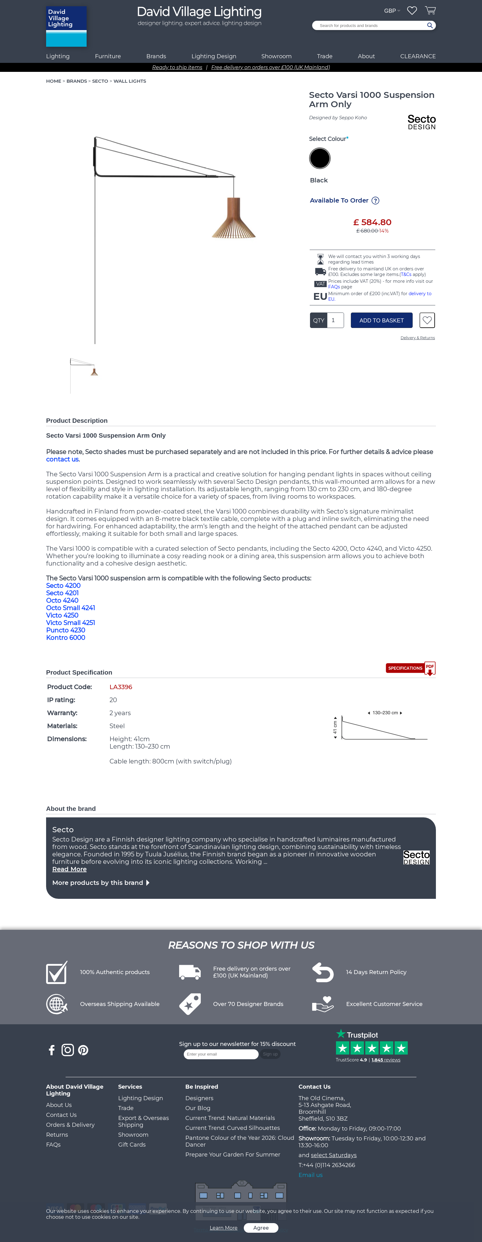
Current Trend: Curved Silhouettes (232, 1128)
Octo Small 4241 (70, 608)
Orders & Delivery (70, 1125)
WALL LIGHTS (130, 81)
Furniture (108, 56)
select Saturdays (334, 1155)
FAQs (334, 287)
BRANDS (77, 81)
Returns (57, 1134)
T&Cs (406, 274)
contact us (62, 459)
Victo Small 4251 (70, 623)
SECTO (100, 81)
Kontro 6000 (65, 637)
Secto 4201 (62, 593)
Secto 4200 (63, 585)
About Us (59, 1105)
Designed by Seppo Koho (338, 117)
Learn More (224, 1228)
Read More (69, 869)
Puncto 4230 (65, 630)
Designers (199, 1098)
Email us (311, 1175)
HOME (53, 81)
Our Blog (197, 1108)
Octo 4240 (62, 600)
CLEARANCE (418, 56)
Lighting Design (140, 1098)
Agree (261, 1228)
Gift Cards (132, 1144)
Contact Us (61, 1115)
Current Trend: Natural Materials (230, 1118)
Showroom (276, 56)
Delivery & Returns (418, 337)
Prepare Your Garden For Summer (232, 1154)
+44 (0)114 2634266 (329, 1165)
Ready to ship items (177, 67)
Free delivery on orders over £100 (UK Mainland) (270, 67)
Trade (126, 1108)
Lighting (58, 56)
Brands (156, 56)
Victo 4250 (62, 615)
